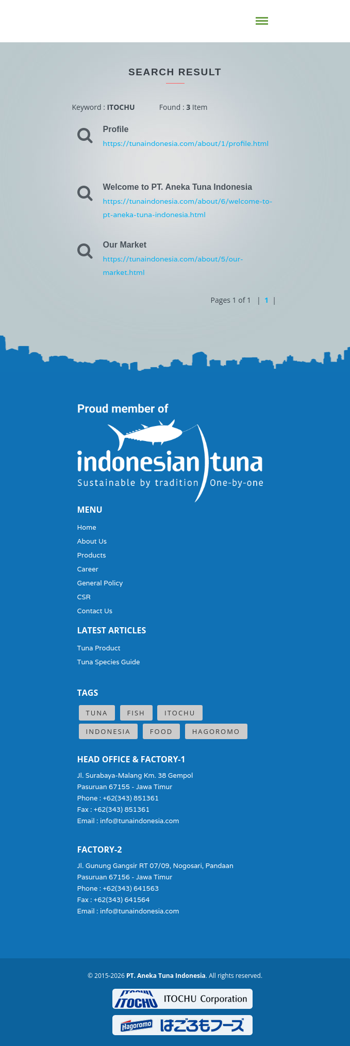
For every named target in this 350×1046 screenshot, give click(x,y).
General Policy (100, 583)
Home (86, 527)
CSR (84, 597)
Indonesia (108, 731)
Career (87, 569)
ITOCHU (179, 712)
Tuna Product (99, 648)
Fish (136, 712)
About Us (92, 541)
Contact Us (95, 611)
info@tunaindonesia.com (139, 820)
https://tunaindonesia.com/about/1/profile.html (186, 143)
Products (91, 555)
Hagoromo (216, 731)
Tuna (97, 712)
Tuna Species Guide (108, 662)
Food (161, 731)
